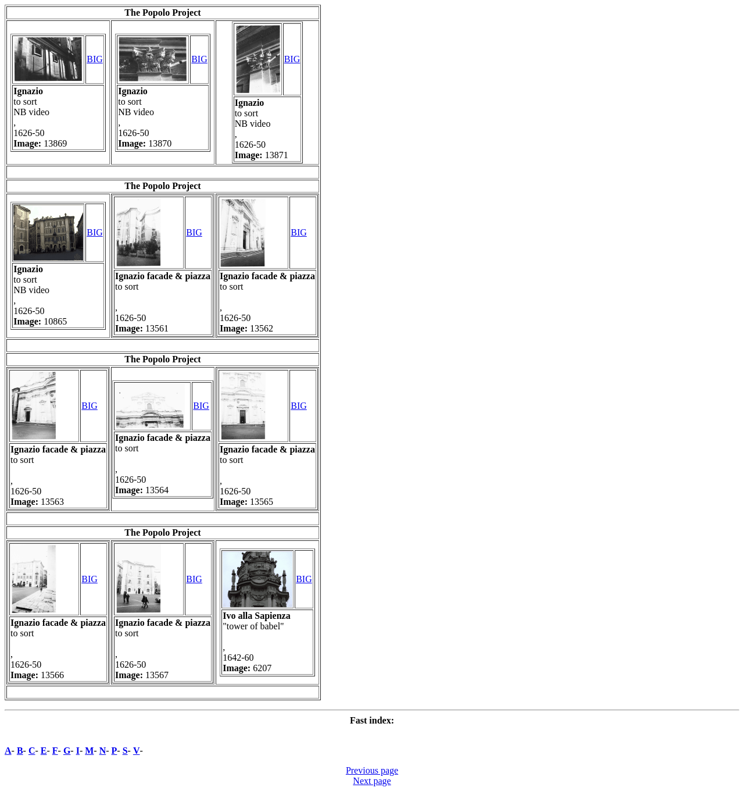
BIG (95, 59)
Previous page (372, 770)
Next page (372, 781)
